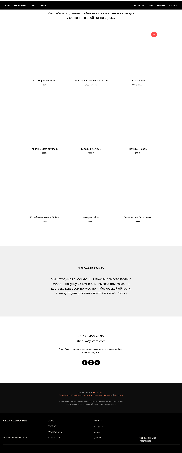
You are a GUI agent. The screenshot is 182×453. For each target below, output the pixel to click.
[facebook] (85, 362)
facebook (98, 420)
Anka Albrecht (97, 392)
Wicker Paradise (64, 395)
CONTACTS (54, 437)
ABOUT (52, 420)
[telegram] (97, 362)
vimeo (97, 432)
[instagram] (91, 362)
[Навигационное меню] (156, 3)
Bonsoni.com (88, 395)
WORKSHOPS (55, 432)
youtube (97, 437)
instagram (98, 426)
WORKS (52, 426)
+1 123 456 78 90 (91, 336)
